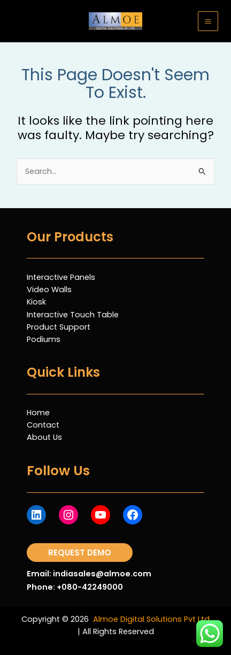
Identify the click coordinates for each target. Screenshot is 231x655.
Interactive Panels (61, 277)
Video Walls (49, 289)
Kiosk (36, 301)
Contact (43, 425)
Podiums (43, 339)
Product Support (58, 327)
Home (38, 412)
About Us (44, 437)
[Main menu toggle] (208, 21)
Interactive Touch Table (73, 314)
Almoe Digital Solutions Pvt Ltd (151, 619)
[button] (80, 552)
